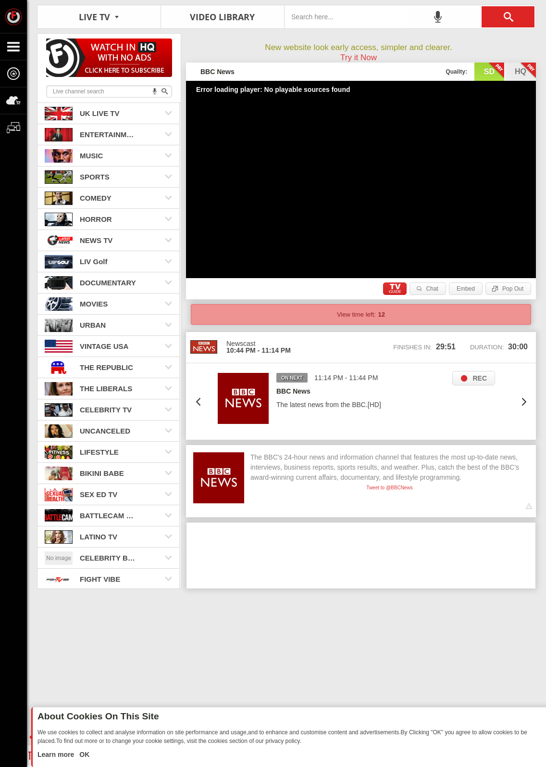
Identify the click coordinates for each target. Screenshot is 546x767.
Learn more (56, 754)
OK (83, 754)
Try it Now (358, 57)
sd (494, 71)
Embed (466, 288)
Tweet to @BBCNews (389, 487)
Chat (432, 288)
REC (479, 378)
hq (525, 71)
